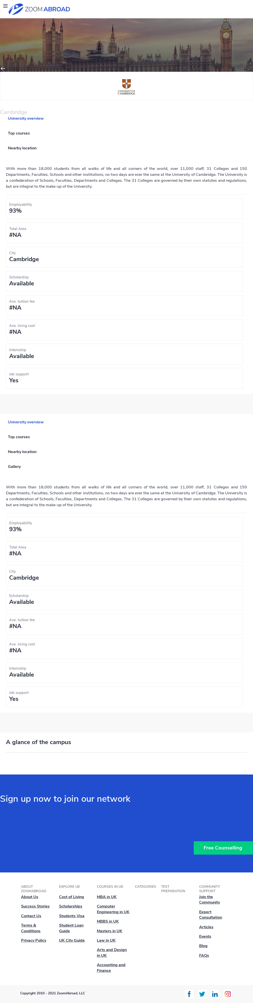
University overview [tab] (26, 118)
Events (205, 936)
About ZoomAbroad (33, 888)
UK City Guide (72, 940)
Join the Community (209, 899)
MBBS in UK (108, 921)
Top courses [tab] (19, 133)
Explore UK (69, 886)
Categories (145, 886)
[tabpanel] (126, 277)
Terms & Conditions (31, 928)
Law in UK (106, 940)
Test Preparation (173, 888)
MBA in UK (107, 897)
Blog (203, 946)
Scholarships (70, 906)
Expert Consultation (210, 914)
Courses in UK (110, 886)
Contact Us (31, 916)
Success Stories (35, 906)
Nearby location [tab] (22, 148)
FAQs (204, 955)
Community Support (209, 888)
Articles (206, 927)
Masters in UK (109, 931)
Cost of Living (71, 897)
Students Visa (71, 916)
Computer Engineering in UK (113, 909)
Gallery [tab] (14, 466)
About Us (29, 897)
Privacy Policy (33, 940)
